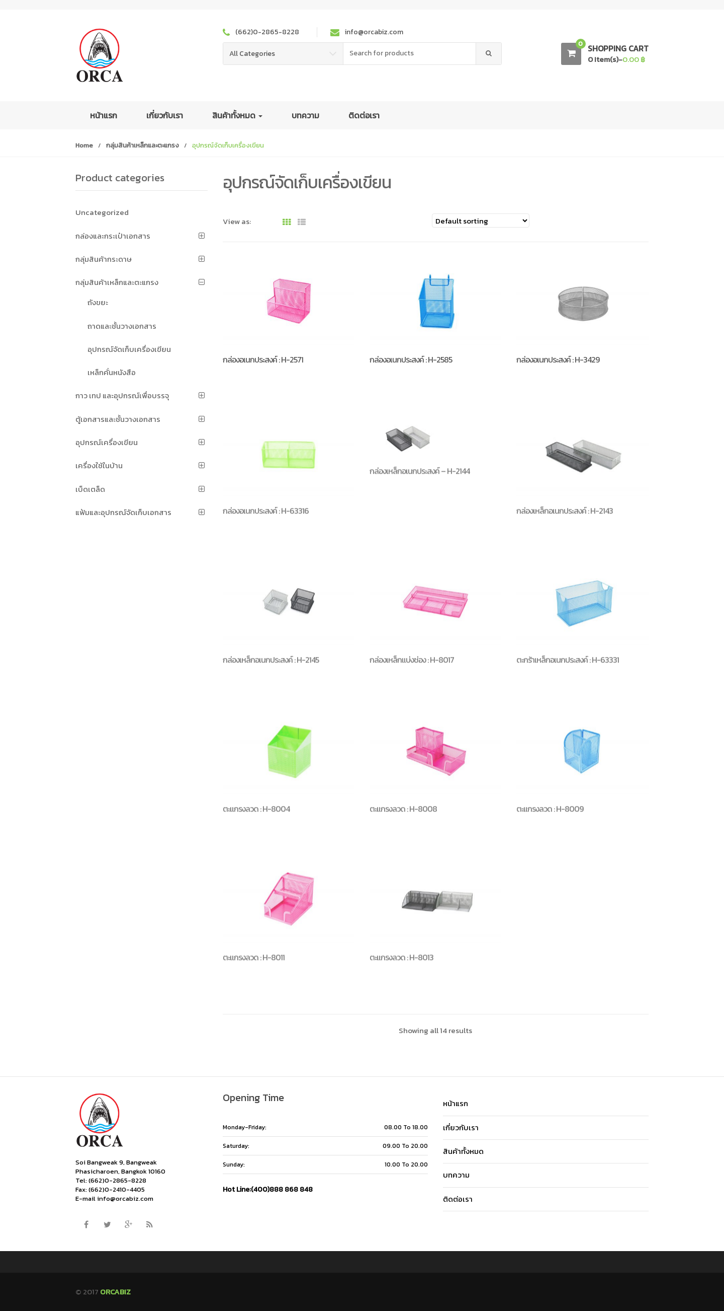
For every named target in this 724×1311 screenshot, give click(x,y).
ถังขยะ (97, 302)
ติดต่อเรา (364, 115)
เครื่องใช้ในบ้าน (99, 465)
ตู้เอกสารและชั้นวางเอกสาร (117, 419)
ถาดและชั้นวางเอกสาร (121, 326)
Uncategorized (102, 212)
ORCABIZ (115, 1291)
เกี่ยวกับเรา (164, 115)
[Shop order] (480, 220)
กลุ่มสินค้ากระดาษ (103, 259)
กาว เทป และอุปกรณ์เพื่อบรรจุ (122, 395)
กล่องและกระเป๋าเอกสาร (112, 236)
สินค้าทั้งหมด (237, 115)
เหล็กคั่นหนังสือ (111, 372)
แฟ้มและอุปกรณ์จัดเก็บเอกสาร (123, 512)
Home (84, 145)
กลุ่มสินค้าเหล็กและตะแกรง (142, 145)
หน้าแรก (103, 115)
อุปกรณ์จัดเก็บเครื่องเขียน (129, 349)
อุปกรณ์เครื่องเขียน (106, 442)
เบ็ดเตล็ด (90, 489)
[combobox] (409, 53)
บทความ (305, 115)
